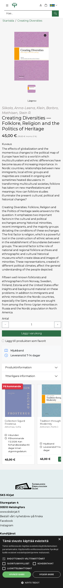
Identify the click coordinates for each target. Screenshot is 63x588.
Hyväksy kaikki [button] (17, 574)
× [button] (59, 539)
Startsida (8, 20)
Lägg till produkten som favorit (25, 341)
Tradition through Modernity (50, 422)
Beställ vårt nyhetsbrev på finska (21, 516)
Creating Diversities (29, 20)
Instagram (6, 525)
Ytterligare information (20, 376)
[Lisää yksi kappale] (57, 325)
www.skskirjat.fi (10, 511)
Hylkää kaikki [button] (46, 574)
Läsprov (32, 100)
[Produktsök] (31, 13)
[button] (54, 5)
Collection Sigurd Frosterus (15, 422)
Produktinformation (18, 367)
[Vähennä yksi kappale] (5, 325)
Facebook (6, 520)
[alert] (31, 562)
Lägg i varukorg (31, 333)
